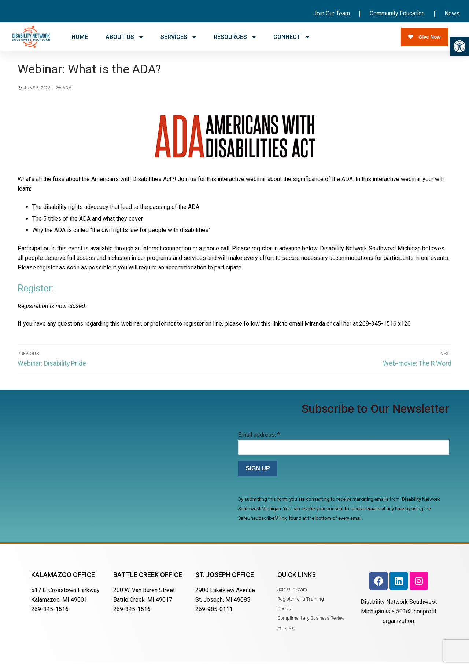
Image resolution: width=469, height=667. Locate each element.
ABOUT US (124, 37)
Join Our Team (331, 13)
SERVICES (178, 37)
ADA (64, 92)
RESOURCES (235, 37)
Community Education (397, 13)
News (451, 13)
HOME (79, 36)
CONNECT (291, 37)
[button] (459, 46)
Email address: (259, 439)
